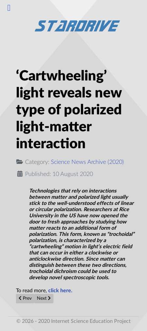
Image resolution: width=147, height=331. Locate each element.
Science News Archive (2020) (87, 162)
